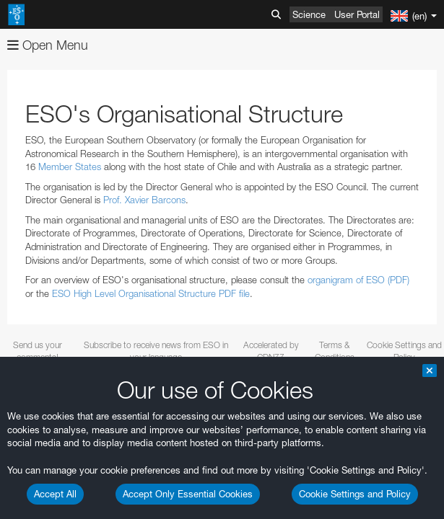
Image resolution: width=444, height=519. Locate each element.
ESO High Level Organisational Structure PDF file (151, 293)
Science (309, 14)
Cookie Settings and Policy (355, 494)
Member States (69, 166)
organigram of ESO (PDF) (358, 279)
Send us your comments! (37, 351)
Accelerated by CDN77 (271, 351)
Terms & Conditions (334, 351)
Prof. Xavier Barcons (144, 199)
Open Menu (47, 45)
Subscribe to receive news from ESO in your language (156, 351)
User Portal (357, 14)
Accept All (55, 494)
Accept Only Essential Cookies (188, 494)
